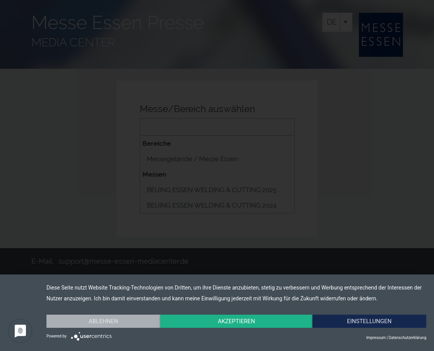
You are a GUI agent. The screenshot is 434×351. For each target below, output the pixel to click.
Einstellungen (369, 321)
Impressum (376, 338)
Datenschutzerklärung (407, 338)
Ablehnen (103, 321)
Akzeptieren (236, 321)
